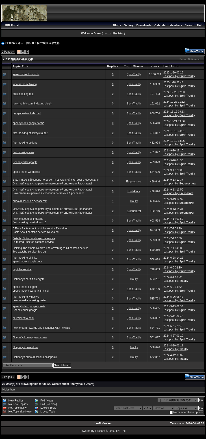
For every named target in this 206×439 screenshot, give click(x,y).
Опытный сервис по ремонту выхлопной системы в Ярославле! (52, 183)
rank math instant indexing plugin (32, 103)
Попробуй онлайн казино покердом (35, 357)
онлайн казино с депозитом (30, 201)
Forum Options (188, 59)
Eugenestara (133, 181)
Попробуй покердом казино (30, 337)
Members (175, 25)
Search (189, 25)
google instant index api (27, 113)
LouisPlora (134, 191)
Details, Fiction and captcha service (34, 238)
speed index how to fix (26, 74)
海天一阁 (23, 43)
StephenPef (186, 202)
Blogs (117, 25)
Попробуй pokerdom (25, 347)
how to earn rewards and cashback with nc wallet (42, 327)
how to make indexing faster (29, 300)
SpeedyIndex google (25, 162)
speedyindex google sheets (29, 306)
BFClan (10, 43)
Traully (134, 201)
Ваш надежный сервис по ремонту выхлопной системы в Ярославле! (56, 179)
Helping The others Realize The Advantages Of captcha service (50, 248)
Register (118, 33)
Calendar (160, 25)
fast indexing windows (26, 296)
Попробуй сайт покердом (28, 279)
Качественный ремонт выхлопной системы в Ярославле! (48, 193)
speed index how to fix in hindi (31, 290)
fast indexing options (25, 142)
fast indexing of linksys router (30, 133)
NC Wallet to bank (23, 318)
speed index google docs (28, 261)
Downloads (144, 25)
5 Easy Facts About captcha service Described (40, 228)
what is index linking (25, 84)
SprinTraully (134, 74)
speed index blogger (25, 286)
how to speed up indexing (28, 218)
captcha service (22, 269)
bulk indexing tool (23, 93)
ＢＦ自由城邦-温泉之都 (45, 43)
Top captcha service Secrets (29, 251)
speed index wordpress (26, 171)
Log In (107, 33)
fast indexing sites (23, 152)
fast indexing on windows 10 (29, 222)
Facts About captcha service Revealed (36, 232)
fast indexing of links (25, 257)
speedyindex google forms (28, 123)
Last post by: (171, 76)
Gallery (129, 25)
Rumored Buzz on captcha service (33, 242)
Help (200, 25)
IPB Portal (12, 25)
